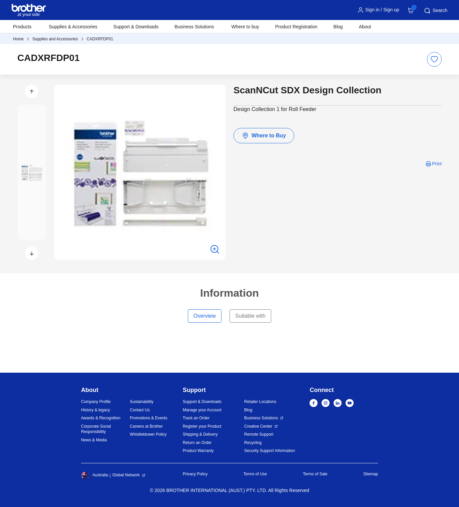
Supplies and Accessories (55, 39)
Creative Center (258, 426)
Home (18, 39)
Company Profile (96, 401)
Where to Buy (264, 135)
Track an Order (196, 418)
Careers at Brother (146, 426)
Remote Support (258, 434)
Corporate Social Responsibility (96, 429)
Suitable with (250, 316)
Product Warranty (198, 450)
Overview (204, 316)
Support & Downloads (135, 26)
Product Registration (296, 26)
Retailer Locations (260, 401)
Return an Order (197, 442)
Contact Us (139, 410)
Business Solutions (261, 418)
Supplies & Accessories (73, 26)
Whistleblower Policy (148, 434)
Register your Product (202, 426)
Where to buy (245, 26)
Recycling (253, 442)
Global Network (126, 475)
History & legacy (95, 410)
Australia (94, 475)
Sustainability (141, 401)
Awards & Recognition (100, 418)
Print (437, 163)
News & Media (94, 440)
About (365, 26)
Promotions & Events (148, 418)
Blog (338, 26)
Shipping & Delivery (200, 434)
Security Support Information (269, 450)
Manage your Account (202, 410)
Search (435, 11)
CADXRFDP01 (100, 39)
